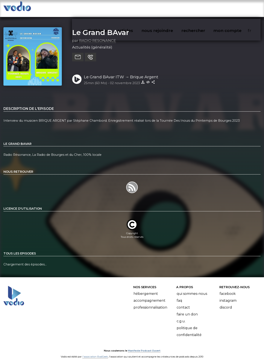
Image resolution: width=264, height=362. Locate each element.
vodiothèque (105, 7)
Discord (226, 303)
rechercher (201, 7)
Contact (183, 303)
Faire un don (187, 310)
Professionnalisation (150, 303)
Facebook (228, 289)
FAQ (179, 296)
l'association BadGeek (95, 352)
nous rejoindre (166, 7)
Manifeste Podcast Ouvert (144, 346)
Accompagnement (149, 296)
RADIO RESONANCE (97, 36)
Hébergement (146, 289)
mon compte (234, 7)
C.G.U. (181, 317)
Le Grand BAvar (100, 28)
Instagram (228, 296)
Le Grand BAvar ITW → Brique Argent (121, 72)
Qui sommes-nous (192, 289)
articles (135, 7)
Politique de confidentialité (189, 327)
